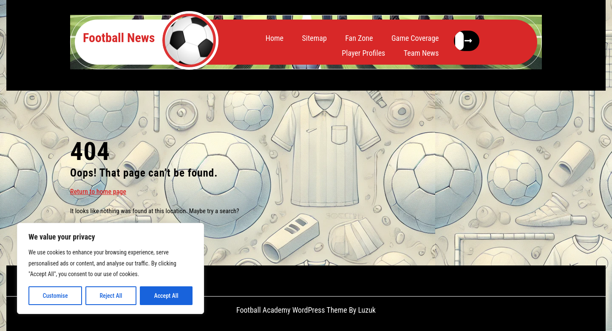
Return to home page (98, 191)
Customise (55, 295)
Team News (421, 53)
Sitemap (314, 38)
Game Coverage (415, 38)
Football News (119, 37)
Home (274, 38)
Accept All (166, 295)
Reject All (110, 295)
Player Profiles (363, 53)
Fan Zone (359, 38)
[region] (110, 268)
